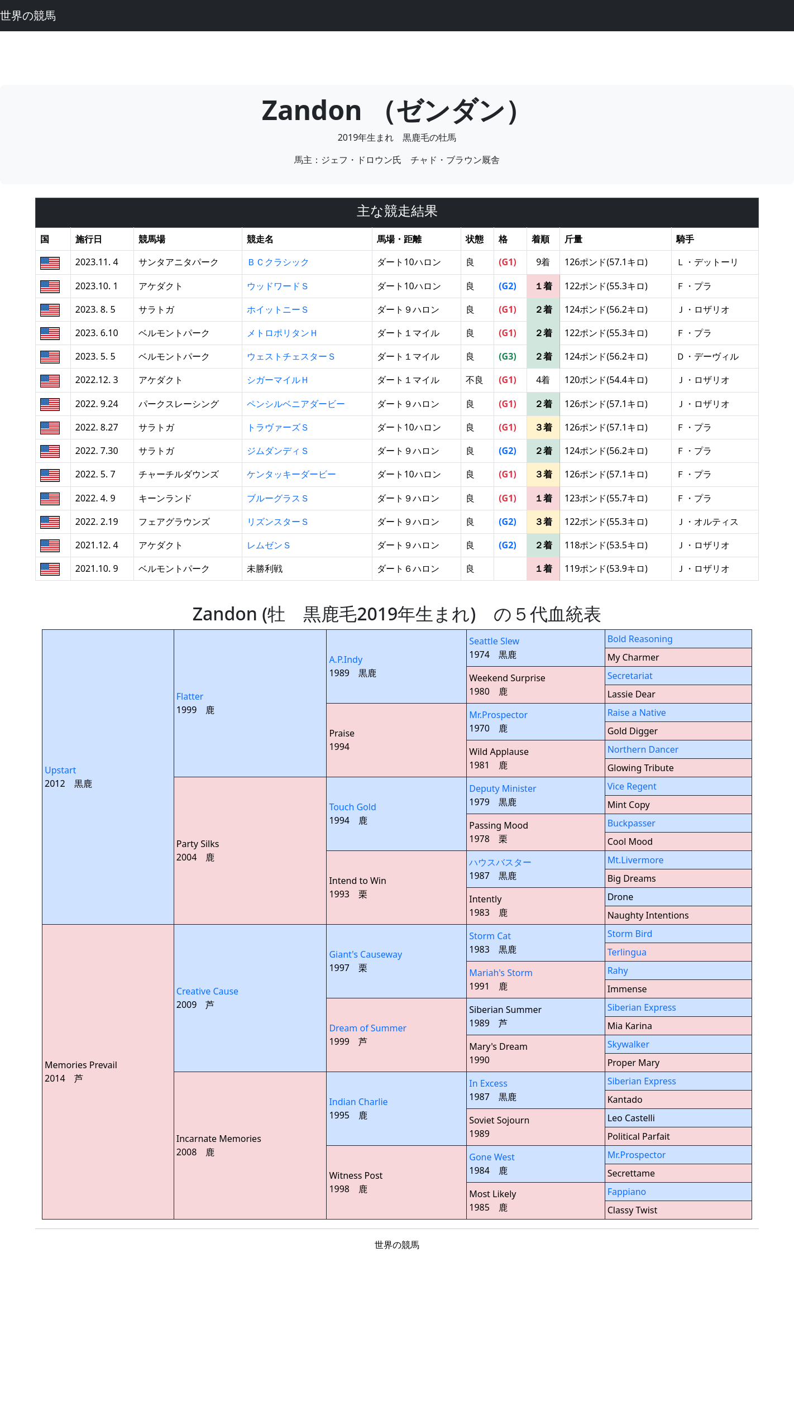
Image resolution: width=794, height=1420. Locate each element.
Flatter (190, 696)
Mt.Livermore (636, 860)
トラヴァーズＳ (278, 427)
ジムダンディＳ (278, 450)
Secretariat (630, 676)
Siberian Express (642, 1007)
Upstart (60, 770)
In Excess (488, 1083)
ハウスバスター (500, 862)
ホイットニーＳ (278, 309)
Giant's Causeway (365, 954)
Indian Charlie (358, 1102)
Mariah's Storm (501, 973)
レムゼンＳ (269, 545)
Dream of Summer (367, 1028)
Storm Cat (490, 936)
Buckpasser (632, 823)
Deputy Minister (502, 788)
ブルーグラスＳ (278, 498)
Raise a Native (637, 712)
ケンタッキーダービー (291, 474)
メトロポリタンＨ (282, 333)
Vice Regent (632, 786)
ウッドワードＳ (278, 286)
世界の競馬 (28, 15)
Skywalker (628, 1044)
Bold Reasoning (640, 639)
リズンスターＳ (278, 521)
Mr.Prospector (498, 715)
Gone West (491, 1157)
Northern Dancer (643, 749)
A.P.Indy (345, 659)
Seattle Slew (494, 641)
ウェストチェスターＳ (291, 356)
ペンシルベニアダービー (296, 404)
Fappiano (627, 1191)
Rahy (618, 970)
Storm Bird (630, 933)
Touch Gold (352, 807)
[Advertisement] (397, 56)
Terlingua (627, 952)
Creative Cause (207, 991)
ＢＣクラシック (278, 262)
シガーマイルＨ (278, 380)
